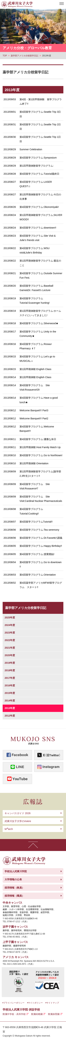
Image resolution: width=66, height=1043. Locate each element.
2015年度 (10, 693)
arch (9, 829)
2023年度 (10, 632)
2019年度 (10, 662)
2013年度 (10, 708)
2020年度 (10, 655)
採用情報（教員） (14, 887)
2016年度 (10, 685)
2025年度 (10, 617)
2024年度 (10, 625)
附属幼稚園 (37, 1014)
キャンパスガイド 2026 (17, 813)
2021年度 (10, 647)
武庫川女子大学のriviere (18, 821)
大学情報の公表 (13, 879)
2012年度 (10, 715)
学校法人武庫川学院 (16, 871)
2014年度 (10, 700)
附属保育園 (53, 1014)
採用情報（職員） (14, 895)
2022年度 (10, 640)
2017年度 (10, 677)
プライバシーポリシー (13, 1003)
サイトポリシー (35, 1003)
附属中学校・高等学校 (14, 1014)
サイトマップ (52, 1003)
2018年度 (10, 670)
